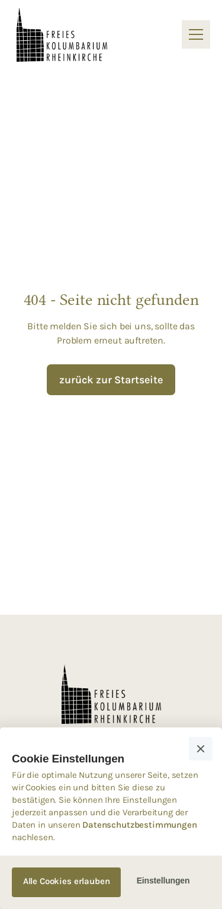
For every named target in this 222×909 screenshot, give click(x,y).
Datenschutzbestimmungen (139, 824)
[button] (193, 34)
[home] (62, 35)
